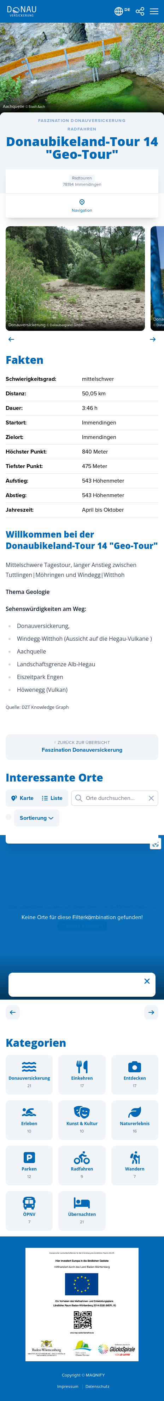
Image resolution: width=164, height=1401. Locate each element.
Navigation (82, 210)
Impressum (68, 1386)
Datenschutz (98, 1386)
